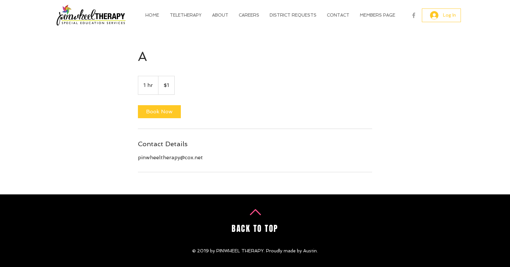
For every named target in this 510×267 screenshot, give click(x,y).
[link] (159, 111)
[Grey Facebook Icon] (413, 15)
